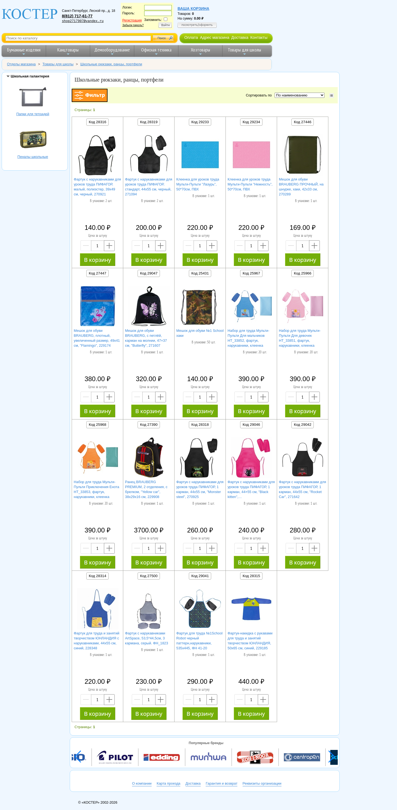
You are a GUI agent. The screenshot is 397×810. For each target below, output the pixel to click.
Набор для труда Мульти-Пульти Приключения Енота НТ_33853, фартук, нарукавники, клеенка (96, 489)
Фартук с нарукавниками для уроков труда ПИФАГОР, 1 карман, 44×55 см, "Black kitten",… (251, 489)
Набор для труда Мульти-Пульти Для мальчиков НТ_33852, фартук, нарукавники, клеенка (248, 338)
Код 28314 (97, 576)
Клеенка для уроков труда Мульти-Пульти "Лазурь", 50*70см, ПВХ (197, 184)
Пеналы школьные (32, 140)
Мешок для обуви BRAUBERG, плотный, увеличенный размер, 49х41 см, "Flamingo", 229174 (97, 338)
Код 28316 (97, 122)
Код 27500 (148, 576)
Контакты (258, 37)
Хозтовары (200, 51)
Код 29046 (251, 425)
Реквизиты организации (262, 783)
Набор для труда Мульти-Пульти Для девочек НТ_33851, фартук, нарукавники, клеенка (300, 338)
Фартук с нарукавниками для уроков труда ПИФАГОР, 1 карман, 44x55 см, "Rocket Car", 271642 (302, 489)
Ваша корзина (193, 8)
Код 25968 (97, 425)
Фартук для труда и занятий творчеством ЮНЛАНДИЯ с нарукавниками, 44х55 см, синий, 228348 (96, 640)
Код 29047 (148, 273)
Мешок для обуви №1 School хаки (200, 333)
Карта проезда (168, 783)
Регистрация (132, 20)
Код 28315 (251, 576)
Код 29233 (200, 122)
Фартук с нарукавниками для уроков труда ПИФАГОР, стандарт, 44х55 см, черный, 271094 (148, 186)
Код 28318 (200, 425)
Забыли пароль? (133, 25)
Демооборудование (112, 51)
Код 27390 (148, 425)
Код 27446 (302, 122)
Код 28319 (148, 122)
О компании (142, 783)
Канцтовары (68, 51)
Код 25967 (251, 273)
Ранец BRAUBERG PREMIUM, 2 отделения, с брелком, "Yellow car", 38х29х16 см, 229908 (146, 489)
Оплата (191, 37)
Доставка (239, 37)
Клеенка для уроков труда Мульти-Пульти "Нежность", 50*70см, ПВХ (250, 184)
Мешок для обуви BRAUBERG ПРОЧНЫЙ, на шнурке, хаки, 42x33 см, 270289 (301, 186)
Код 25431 (200, 273)
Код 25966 (302, 273)
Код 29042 (302, 425)
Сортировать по (260, 95)
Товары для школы (244, 51)
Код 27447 (97, 273)
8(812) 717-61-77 (77, 16)
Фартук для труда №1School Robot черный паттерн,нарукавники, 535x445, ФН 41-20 (199, 640)
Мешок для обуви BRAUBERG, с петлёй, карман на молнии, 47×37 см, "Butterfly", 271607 (146, 338)
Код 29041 (200, 576)
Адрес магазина (214, 37)
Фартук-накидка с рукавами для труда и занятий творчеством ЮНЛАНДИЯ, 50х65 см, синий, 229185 (250, 640)
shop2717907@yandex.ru (82, 21)
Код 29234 (251, 122)
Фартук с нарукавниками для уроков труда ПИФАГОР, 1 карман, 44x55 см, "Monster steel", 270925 (200, 489)
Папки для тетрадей (32, 97)
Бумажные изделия (24, 51)
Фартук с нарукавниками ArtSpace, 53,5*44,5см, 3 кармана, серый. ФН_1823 (146, 638)
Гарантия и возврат (221, 783)
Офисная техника (156, 51)
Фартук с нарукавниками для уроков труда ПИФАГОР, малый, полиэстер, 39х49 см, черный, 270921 (97, 186)
